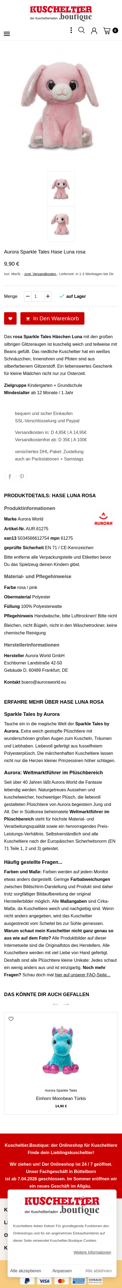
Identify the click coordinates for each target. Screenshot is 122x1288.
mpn (55, 538)
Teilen (9, 476)
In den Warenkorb (52, 318)
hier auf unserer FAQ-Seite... (83, 975)
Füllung (12, 606)
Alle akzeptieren (25, 1271)
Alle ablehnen (98, 1271)
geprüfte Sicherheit (24, 547)
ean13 (10, 538)
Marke (10, 519)
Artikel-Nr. (14, 528)
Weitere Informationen (92, 1252)
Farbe (10, 587)
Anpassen (62, 1271)
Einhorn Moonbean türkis (61, 1098)
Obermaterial (17, 597)
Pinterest (21, 476)
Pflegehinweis (18, 616)
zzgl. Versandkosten (40, 274)
